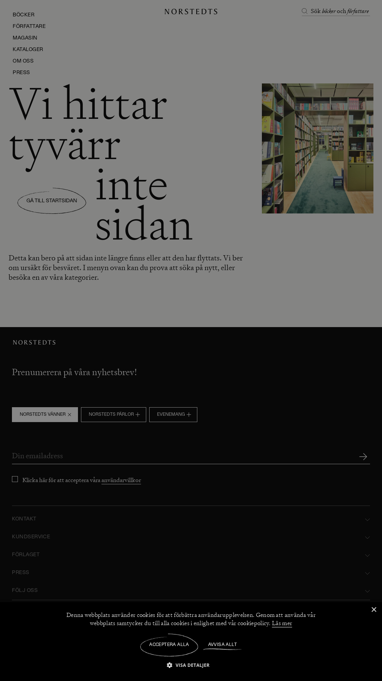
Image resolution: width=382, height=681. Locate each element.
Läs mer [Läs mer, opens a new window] (282, 623)
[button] (191, 664)
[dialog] (191, 340)
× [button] (373, 610)
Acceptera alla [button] (169, 645)
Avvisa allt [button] (222, 645)
